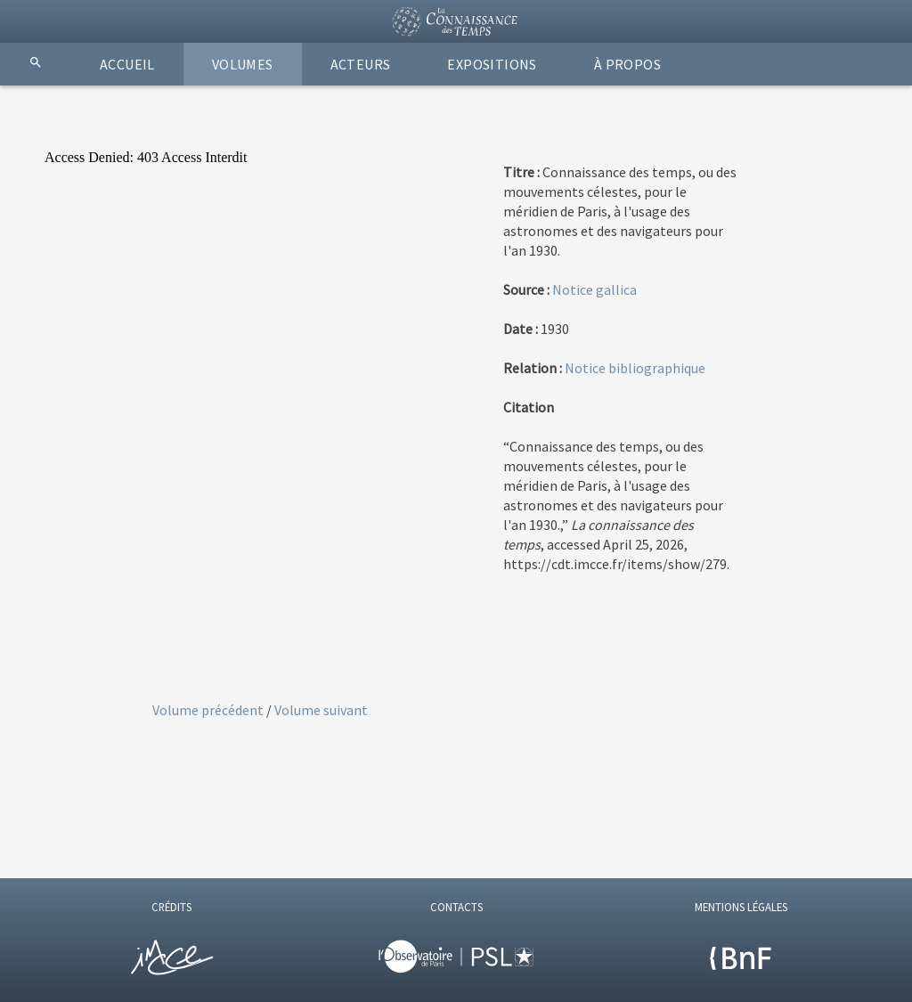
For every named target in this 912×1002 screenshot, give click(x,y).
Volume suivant (321, 710)
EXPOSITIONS (491, 64)
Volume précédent (209, 710)
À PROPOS (627, 64)
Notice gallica (594, 289)
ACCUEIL (127, 64)
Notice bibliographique (635, 368)
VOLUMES (242, 64)
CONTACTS (456, 907)
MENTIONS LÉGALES (741, 907)
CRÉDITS (171, 907)
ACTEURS (360, 64)
